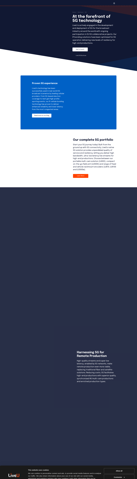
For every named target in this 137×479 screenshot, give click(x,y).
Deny (119, 471)
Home (74, 12)
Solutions (80, 12)
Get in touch (80, 49)
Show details (33, 475)
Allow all (119, 459)
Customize (119, 465)
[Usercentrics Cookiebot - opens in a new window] (13, 474)
